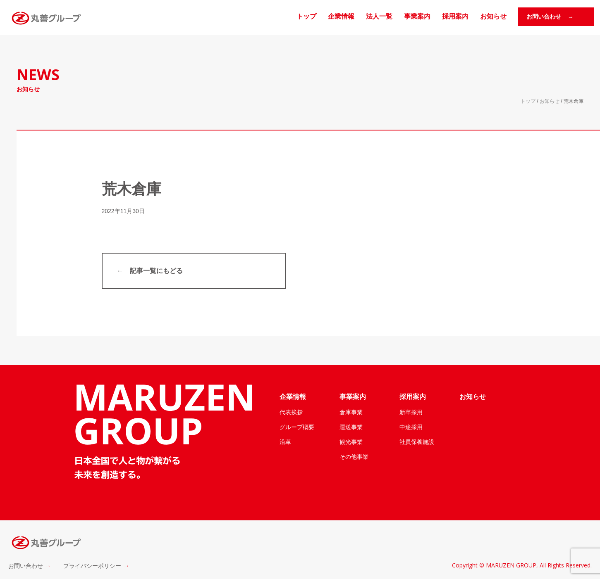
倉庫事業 (351, 412)
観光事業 (351, 442)
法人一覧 (379, 16)
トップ (306, 16)
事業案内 (417, 16)
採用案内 (455, 16)
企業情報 (341, 16)
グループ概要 (297, 427)
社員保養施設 (416, 442)
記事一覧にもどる (156, 270)
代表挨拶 (291, 412)
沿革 (285, 442)
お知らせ (493, 16)
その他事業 (353, 456)
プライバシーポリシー (92, 565)
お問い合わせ (25, 565)
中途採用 (411, 427)
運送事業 (351, 427)
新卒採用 (411, 412)
